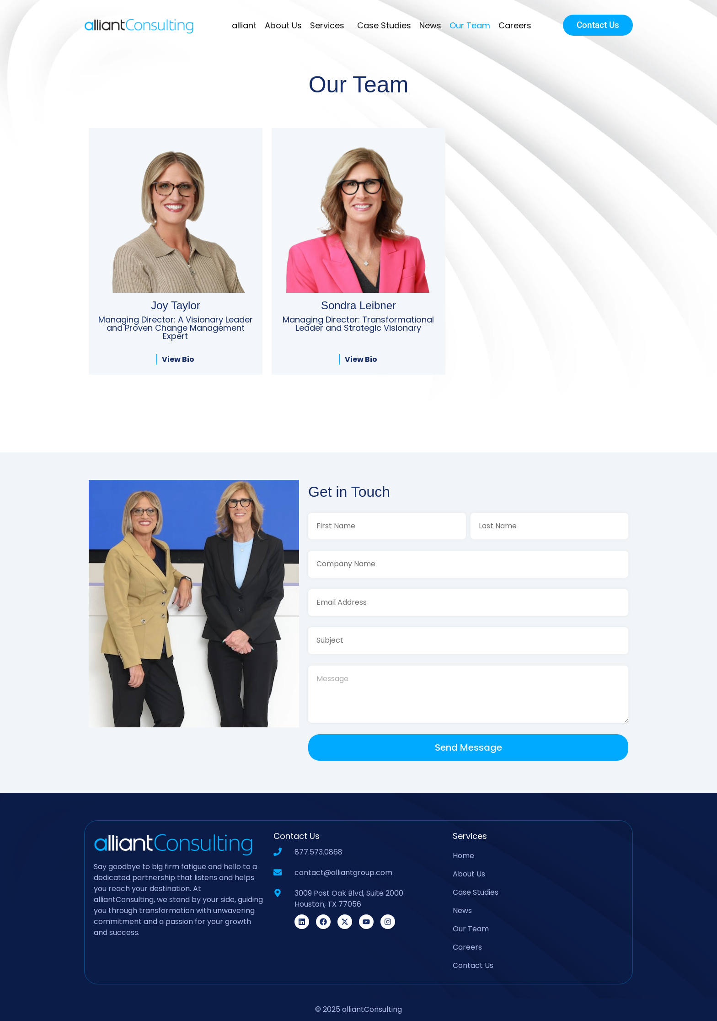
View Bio (178, 359)
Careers (514, 25)
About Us (283, 25)
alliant (244, 25)
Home (463, 855)
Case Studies (384, 25)
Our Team (469, 25)
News (430, 25)
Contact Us (473, 965)
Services (329, 25)
